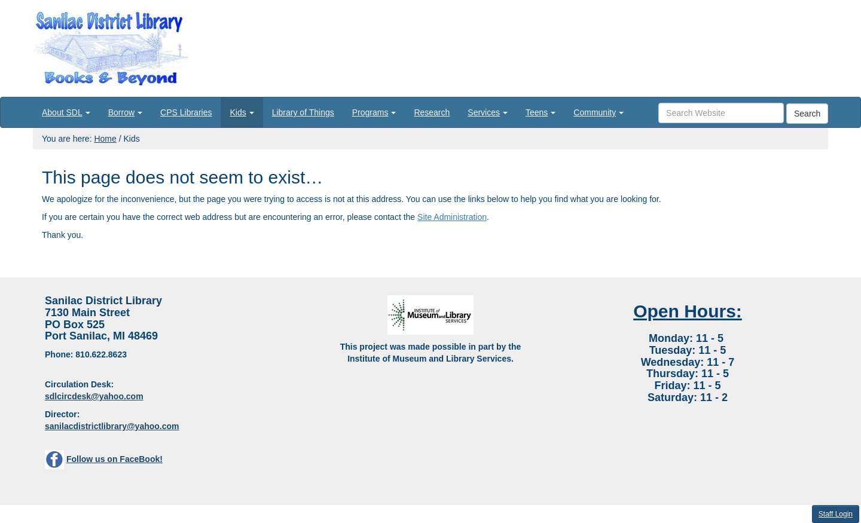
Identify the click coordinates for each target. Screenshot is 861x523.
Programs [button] (374, 112)
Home (105, 138)
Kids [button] (242, 112)
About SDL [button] (66, 112)
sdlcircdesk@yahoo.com (94, 396)
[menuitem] (66, 112)
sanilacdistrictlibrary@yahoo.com (112, 426)
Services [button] (488, 112)
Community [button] (598, 112)
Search (807, 113)
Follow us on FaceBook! (114, 459)
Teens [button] (540, 112)
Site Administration (452, 217)
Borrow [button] (125, 112)
